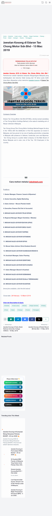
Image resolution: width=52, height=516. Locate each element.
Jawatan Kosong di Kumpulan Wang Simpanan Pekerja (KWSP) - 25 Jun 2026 (13, 434)
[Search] (46, 3)
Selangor (20, 310)
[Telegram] (18, 319)
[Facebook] (32, 319)
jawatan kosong (34, 80)
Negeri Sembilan (34, 305)
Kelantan (7, 305)
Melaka (25, 305)
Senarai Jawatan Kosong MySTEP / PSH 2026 (16, 471)
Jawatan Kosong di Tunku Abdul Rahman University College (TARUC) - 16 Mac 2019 (12, 329)
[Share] (46, 319)
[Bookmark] (5, 319)
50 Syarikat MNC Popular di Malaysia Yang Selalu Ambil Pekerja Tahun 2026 (17, 462)
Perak (6, 310)
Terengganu (36, 310)
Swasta (28, 310)
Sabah (13, 310)
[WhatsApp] (11, 319)
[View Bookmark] (43, 3)
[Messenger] (25, 319)
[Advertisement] (26, 18)
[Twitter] (39, 319)
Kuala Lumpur (16, 305)
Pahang (44, 305)
